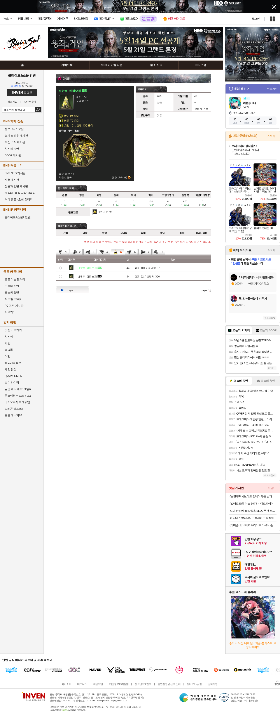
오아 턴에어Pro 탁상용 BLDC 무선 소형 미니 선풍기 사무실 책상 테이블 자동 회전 (253, 510)
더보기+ (271, 88)
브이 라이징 (12, 382)
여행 (7, 356)
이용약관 (98, 684)
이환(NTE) (249, 103)
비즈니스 (82, 684)
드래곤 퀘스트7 (14, 408)
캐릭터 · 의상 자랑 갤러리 (20, 192)
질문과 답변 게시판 (16, 186)
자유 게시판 (12, 179)
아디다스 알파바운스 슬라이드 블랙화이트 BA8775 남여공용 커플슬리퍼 (253, 518)
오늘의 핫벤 (12, 285)
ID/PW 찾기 (30, 102)
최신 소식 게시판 (15, 142)
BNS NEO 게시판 (15, 173)
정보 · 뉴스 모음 (14, 129)
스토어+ (271, 136)
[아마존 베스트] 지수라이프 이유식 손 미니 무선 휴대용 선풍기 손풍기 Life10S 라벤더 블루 (253, 525)
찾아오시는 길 (194, 684)
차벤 (7, 343)
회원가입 (12, 102)
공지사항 (212, 684)
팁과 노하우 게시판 (16, 135)
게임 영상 (10, 369)
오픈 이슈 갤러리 (15, 279)
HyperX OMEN (13, 376)
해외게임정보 (13, 362)
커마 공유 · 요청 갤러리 (19, 199)
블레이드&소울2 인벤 (17, 217)
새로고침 (268, 317)
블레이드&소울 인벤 (22, 75)
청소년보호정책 (143, 684)
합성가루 (103, 211)
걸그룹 (9, 349)
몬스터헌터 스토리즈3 (18, 395)
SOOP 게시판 (13, 155)
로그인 (255, 19)
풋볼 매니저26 (13, 415)
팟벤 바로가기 (13, 330)
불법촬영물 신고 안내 (169, 684)
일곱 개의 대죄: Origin (18, 389)
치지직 (9, 336)
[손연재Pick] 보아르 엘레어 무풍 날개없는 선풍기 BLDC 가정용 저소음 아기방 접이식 (253, 496)
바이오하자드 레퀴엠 (17, 402)
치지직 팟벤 (12, 148)
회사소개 (66, 684)
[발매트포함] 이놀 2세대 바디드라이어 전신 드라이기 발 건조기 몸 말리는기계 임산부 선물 (253, 503)
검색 (38, 109)
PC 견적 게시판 (14, 305)
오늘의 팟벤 (12, 292)
